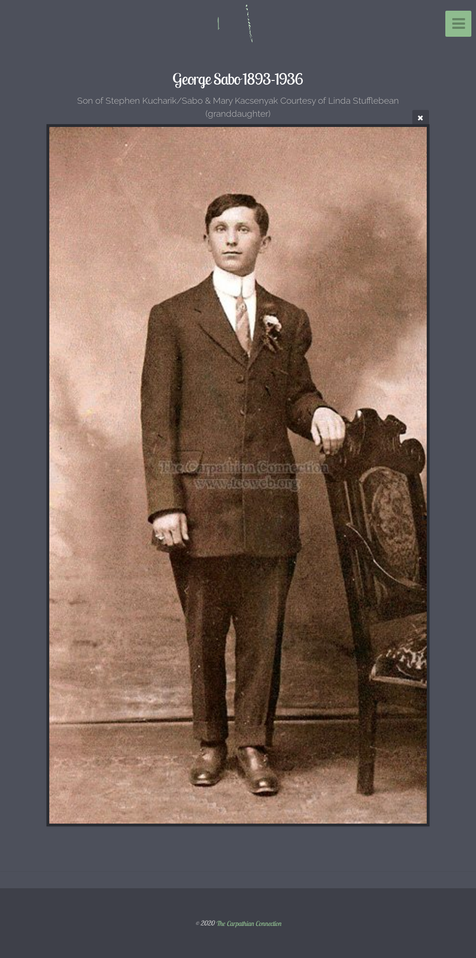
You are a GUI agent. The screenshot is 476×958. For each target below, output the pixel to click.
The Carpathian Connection (248, 923)
